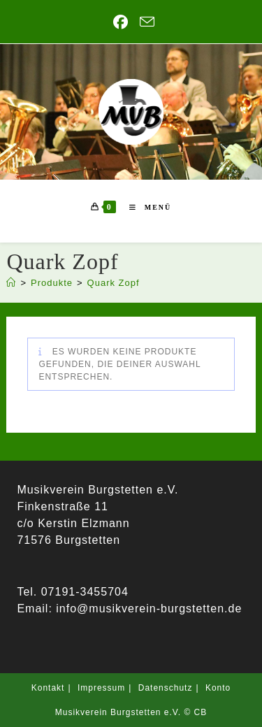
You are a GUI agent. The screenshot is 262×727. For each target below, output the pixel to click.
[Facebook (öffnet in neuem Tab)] (121, 22)
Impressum (101, 688)
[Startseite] (11, 283)
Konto (218, 688)
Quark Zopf (113, 283)
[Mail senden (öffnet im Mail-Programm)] (144, 21)
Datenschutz (165, 688)
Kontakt (48, 688)
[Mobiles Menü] (145, 207)
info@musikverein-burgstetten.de (147, 608)
